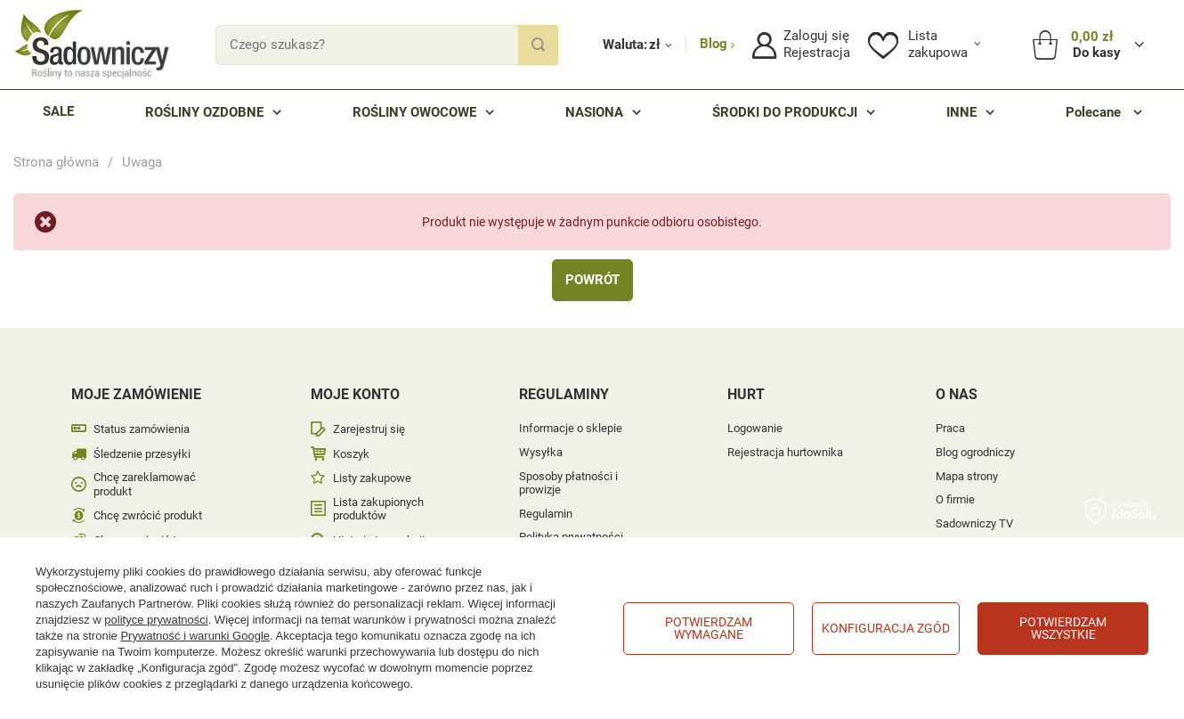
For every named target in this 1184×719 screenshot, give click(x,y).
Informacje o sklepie (570, 428)
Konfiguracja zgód (886, 628)
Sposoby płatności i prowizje (568, 483)
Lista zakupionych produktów (378, 509)
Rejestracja (816, 53)
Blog (715, 44)
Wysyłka (541, 452)
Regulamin (545, 513)
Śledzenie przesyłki (142, 454)
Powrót (592, 280)
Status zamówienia (141, 429)
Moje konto (355, 394)
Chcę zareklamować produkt (144, 484)
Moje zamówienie (136, 394)
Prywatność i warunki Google (195, 635)
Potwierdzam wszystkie (1063, 628)
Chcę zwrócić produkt (147, 515)
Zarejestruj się (369, 429)
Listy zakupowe (372, 478)
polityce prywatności (155, 619)
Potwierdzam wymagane (708, 628)
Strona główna (56, 162)
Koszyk (351, 454)
